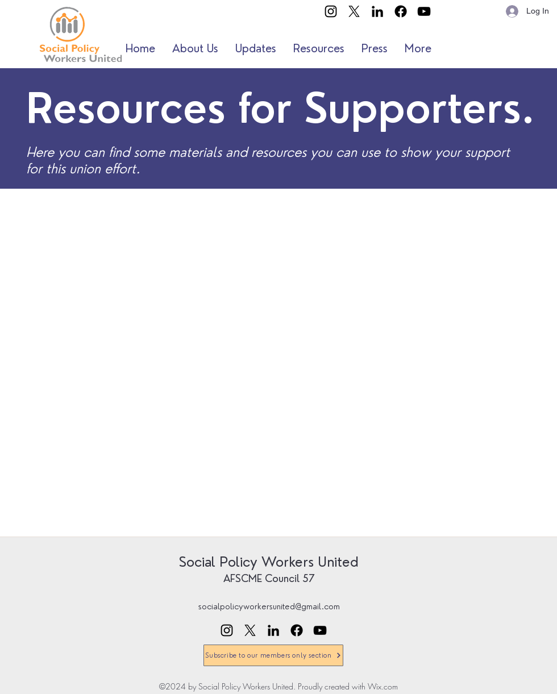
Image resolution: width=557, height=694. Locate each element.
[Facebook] (401, 11)
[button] (195, 48)
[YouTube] (424, 11)
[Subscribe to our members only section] (273, 655)
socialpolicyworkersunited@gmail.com (269, 606)
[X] (354, 11)
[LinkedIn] (377, 11)
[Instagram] (331, 11)
